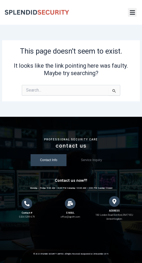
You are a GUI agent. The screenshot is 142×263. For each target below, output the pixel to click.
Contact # (27, 213)
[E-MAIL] (70, 203)
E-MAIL (70, 213)
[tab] (48, 160)
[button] (132, 12)
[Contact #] (27, 203)
